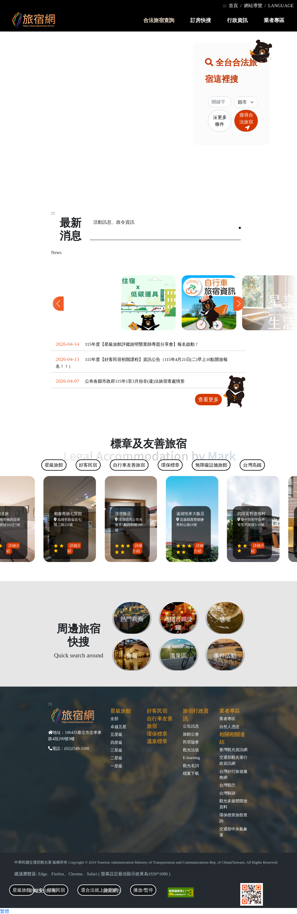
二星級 (116, 758)
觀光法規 (191, 750)
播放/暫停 (143, 890)
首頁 (233, 5)
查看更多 (208, 399)
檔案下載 (191, 773)
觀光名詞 (191, 765)
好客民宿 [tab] (56, 890)
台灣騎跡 (227, 793)
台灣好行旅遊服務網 (233, 774)
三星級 (116, 750)
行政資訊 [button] (237, 20)
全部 (114, 718)
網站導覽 (253, 5)
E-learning (191, 757)
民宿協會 (191, 742)
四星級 (116, 742)
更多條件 (219, 121)
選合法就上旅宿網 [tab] (99, 890)
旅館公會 (191, 734)
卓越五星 (118, 726)
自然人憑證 (229, 726)
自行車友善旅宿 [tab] (129, 465)
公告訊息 (191, 726)
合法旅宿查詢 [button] (158, 20)
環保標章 (157, 734)
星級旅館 (120, 711)
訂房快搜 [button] (200, 20)
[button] (238, 303)
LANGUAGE (281, 5)
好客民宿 (157, 711)
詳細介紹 (14, 548)
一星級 (116, 766)
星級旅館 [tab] (22, 890)
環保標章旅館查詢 (233, 818)
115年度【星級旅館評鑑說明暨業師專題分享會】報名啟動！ (142, 344)
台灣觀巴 (227, 785)
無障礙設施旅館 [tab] (211, 465)
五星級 (116, 734)
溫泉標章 (157, 741)
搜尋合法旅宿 (246, 121)
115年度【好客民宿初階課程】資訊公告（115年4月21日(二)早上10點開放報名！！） (142, 362)
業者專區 (227, 718)
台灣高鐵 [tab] (252, 465)
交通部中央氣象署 (233, 832)
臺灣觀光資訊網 (233, 749)
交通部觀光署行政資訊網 (233, 760)
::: (224, 5)
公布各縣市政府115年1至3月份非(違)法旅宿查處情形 (135, 381)
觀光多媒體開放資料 (233, 804)
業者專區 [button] (274, 20)
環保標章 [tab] (170, 465)
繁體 (4, 911)
